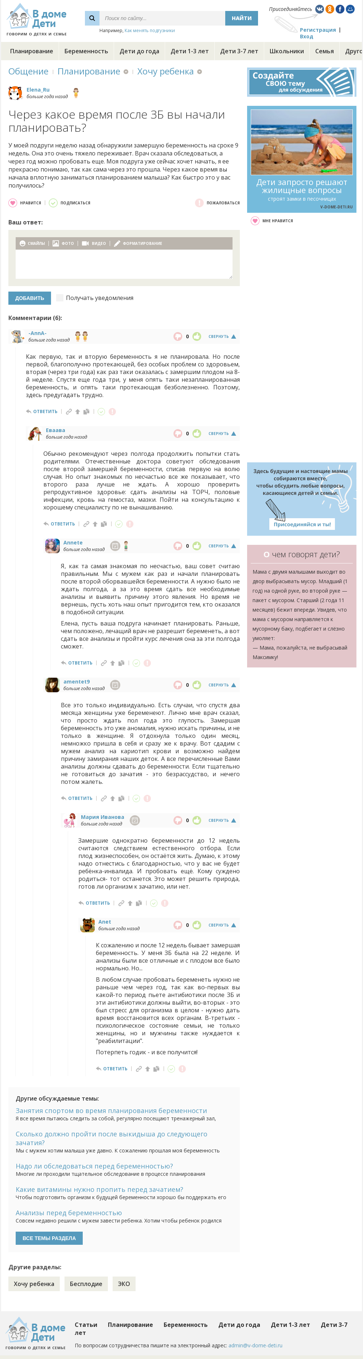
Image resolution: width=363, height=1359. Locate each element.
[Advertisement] (301, 343)
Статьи (86, 1325)
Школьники (287, 51)
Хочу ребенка (165, 71)
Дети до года (139, 51)
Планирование (31, 51)
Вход (306, 36)
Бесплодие (86, 1284)
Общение (28, 71)
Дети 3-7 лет (239, 51)
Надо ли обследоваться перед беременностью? (94, 1166)
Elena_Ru (38, 89)
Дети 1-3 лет (190, 51)
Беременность (86, 51)
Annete (73, 542)
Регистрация (318, 29)
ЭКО (124, 1284)
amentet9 (76, 681)
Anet (104, 921)
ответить (45, 411)
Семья (324, 51)
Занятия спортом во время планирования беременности (111, 1110)
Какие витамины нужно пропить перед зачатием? (99, 1189)
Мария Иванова (102, 816)
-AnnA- (37, 333)
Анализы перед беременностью (69, 1212)
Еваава (55, 430)
